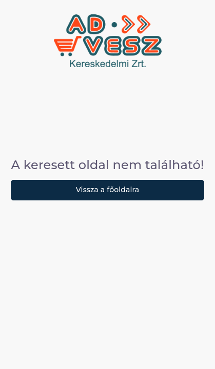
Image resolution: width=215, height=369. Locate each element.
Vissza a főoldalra (108, 189)
